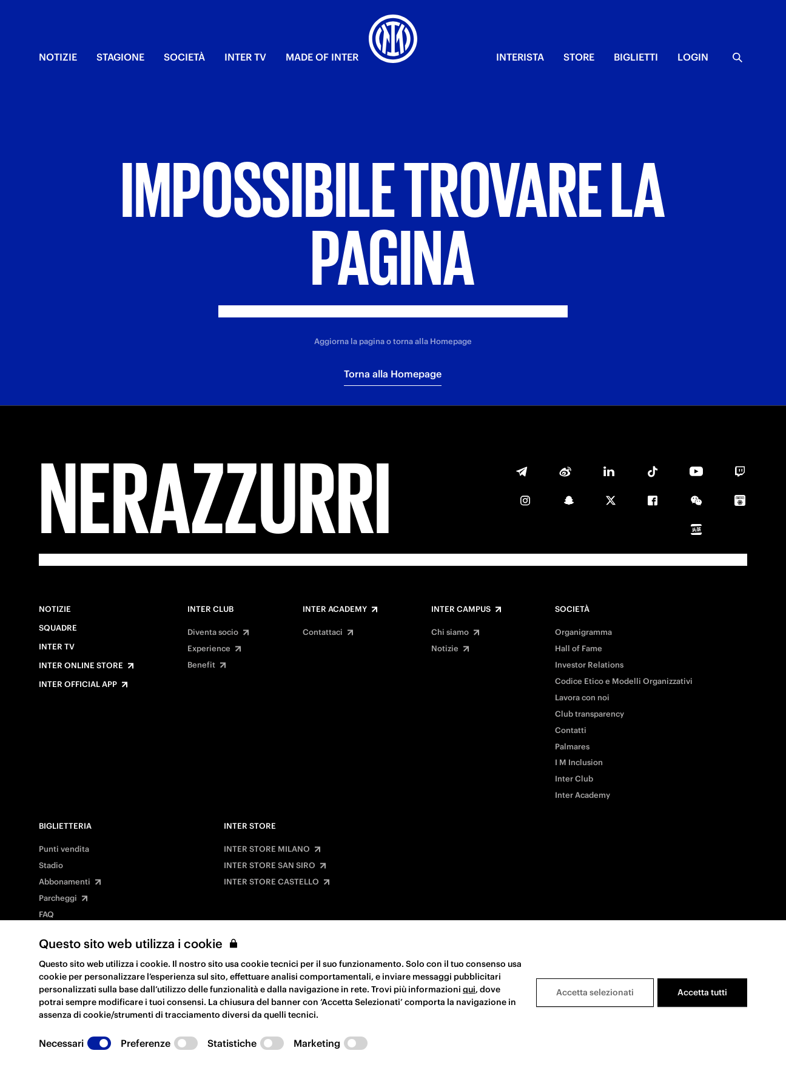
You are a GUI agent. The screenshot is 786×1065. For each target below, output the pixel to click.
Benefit (201, 665)
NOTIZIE (58, 57)
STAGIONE (120, 57)
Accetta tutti (702, 992)
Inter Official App (78, 684)
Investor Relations (589, 665)
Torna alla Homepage (393, 374)
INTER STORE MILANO (267, 849)
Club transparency (589, 714)
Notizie (55, 609)
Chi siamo (450, 632)
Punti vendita (64, 849)
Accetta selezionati (595, 992)
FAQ (46, 915)
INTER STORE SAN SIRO (269, 866)
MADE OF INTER (322, 57)
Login (692, 57)
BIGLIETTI (636, 57)
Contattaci (323, 632)
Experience (208, 649)
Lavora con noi (582, 698)
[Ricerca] (737, 57)
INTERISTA (520, 57)
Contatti (570, 730)
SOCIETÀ (184, 57)
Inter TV (57, 647)
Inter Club (210, 609)
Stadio (51, 866)
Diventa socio (212, 632)
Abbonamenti (64, 882)
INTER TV (245, 57)
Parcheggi (58, 898)
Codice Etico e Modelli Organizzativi (624, 681)
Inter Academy (335, 609)
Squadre (58, 628)
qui (469, 989)
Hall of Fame (578, 649)
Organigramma (583, 632)
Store (578, 57)
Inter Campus (461, 609)
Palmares (572, 747)
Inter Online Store (81, 666)
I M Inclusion (579, 763)
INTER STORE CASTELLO (271, 882)
